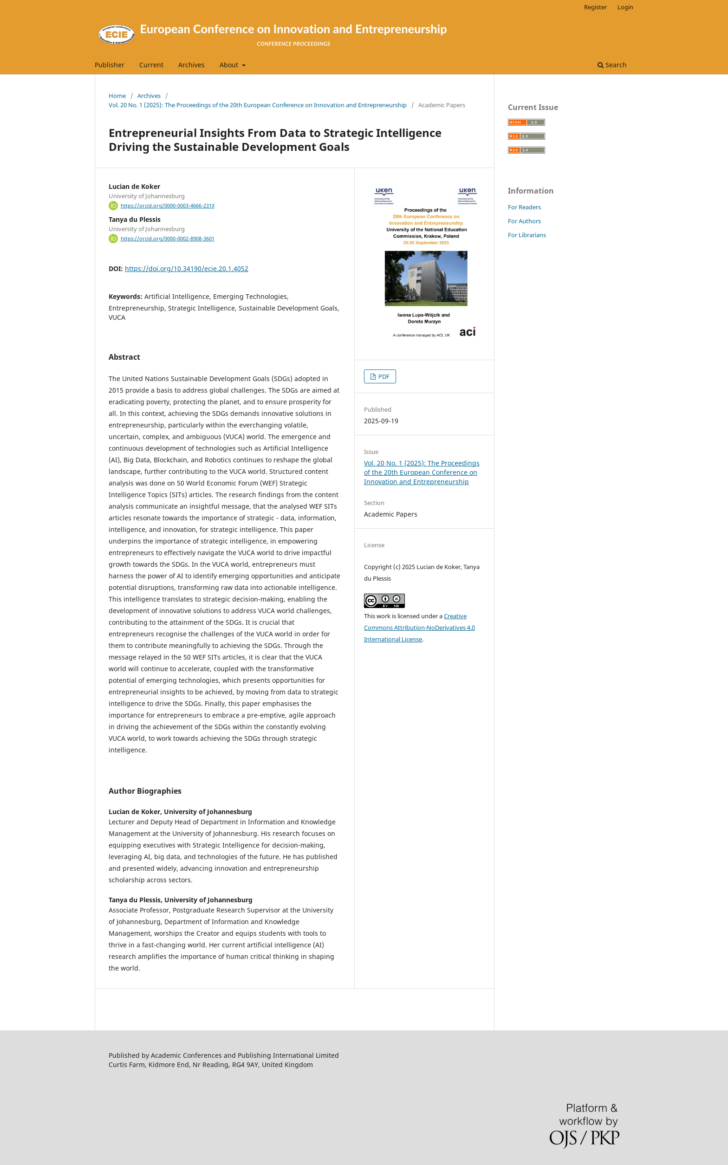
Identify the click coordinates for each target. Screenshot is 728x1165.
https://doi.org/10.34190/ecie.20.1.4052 (186, 268)
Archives (191, 64)
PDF (383, 376)
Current (151, 64)
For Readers (524, 207)
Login (625, 7)
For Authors (524, 221)
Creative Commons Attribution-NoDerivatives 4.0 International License (419, 627)
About (230, 64)
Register (595, 7)
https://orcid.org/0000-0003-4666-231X (167, 205)
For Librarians (527, 235)
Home (117, 95)
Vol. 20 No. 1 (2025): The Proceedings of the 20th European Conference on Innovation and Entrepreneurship (258, 105)
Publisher (109, 64)
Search (612, 64)
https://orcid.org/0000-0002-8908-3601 (167, 238)
